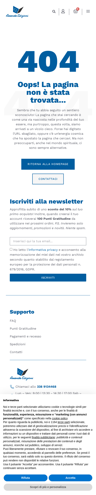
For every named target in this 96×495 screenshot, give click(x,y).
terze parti (64, 422)
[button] (54, 11)
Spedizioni (17, 344)
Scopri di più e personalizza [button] (48, 487)
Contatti (16, 352)
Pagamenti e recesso (25, 336)
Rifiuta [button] (25, 477)
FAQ (13, 321)
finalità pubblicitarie (43, 437)
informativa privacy (43, 250)
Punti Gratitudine (23, 328)
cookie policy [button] (59, 418)
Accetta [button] (70, 477)
